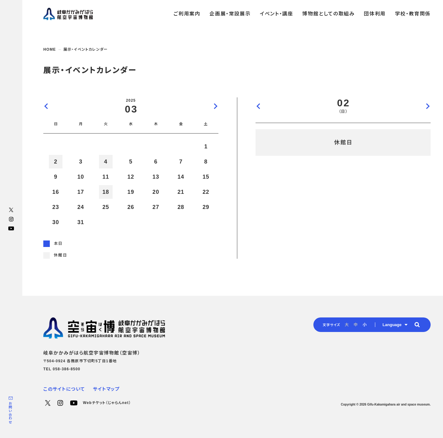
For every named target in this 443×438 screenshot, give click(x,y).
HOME (49, 49)
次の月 (215, 106)
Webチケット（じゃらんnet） (107, 403)
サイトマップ (106, 389)
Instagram (11, 219)
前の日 (258, 106)
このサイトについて (64, 389)
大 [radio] (347, 324)
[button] (417, 324)
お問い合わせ (10, 413)
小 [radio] (365, 324)
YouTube (11, 228)
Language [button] (392, 324)
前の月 (46, 106)
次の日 (427, 106)
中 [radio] (356, 324)
